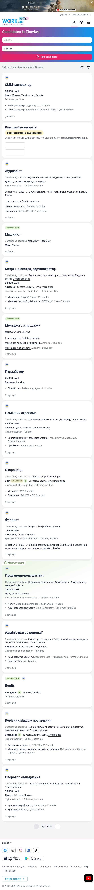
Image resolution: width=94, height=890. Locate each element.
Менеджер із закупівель (18, 347)
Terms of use (8, 870)
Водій (9, 686)
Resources (75, 866)
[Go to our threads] (13, 850)
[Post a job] (81, 22)
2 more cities (46, 287)
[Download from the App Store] (12, 858)
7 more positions (38, 730)
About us (32, 866)
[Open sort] (82, 67)
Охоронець (13, 470)
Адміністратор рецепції (24, 633)
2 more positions (21, 278)
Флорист (12, 520)
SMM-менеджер (18, 85)
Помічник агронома (21, 413)
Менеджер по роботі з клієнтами (22, 343)
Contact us (45, 866)
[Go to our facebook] (5, 850)
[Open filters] (88, 67)
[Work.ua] (12, 22)
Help (86, 866)
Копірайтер (11, 211)
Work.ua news (61, 866)
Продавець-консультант (24, 575)
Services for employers (13, 866)
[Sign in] (88, 22)
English (7, 843)
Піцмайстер (14, 372)
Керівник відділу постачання (28, 720)
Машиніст (13, 234)
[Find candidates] (74, 22)
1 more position (79, 419)
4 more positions (72, 177)
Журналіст (13, 171)
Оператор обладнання (22, 777)
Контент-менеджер (15, 206)
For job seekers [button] (15, 879)
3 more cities (54, 735)
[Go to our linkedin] (28, 850)
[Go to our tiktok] (36, 850)
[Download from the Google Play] (34, 858)
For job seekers (82, 14)
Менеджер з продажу (22, 325)
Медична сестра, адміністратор (30, 269)
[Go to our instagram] (20, 850)
